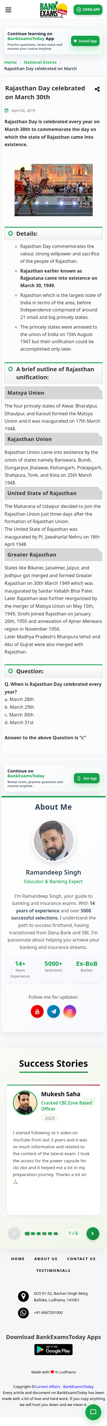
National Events (41, 62)
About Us (46, 1267)
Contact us (81, 1267)
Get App (87, 778)
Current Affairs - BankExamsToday (64, 1395)
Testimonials (53, 1279)
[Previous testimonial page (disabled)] (14, 1242)
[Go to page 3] (39, 1242)
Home (10, 62)
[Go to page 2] (33, 1242)
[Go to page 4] (44, 1242)
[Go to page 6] (56, 1242)
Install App (85, 41)
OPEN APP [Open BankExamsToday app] (88, 9)
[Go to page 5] (50, 1242)
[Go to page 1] (27, 1242)
